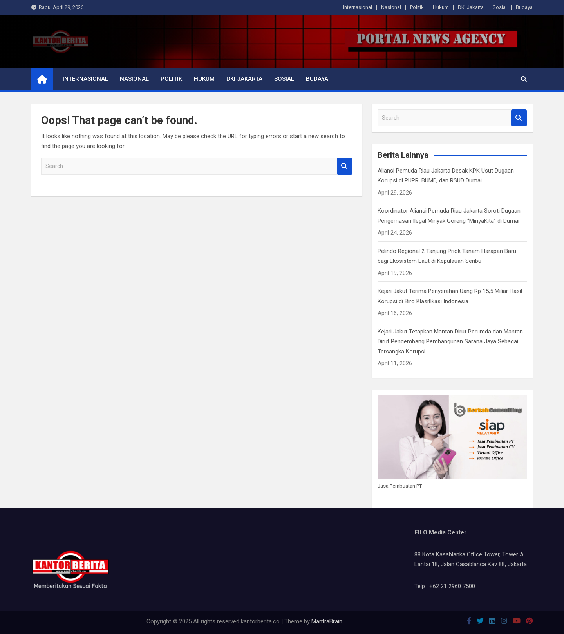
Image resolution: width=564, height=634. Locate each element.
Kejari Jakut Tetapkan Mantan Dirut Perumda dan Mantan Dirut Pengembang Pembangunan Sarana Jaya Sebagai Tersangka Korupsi (450, 341)
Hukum (441, 7)
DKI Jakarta (471, 7)
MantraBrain (326, 621)
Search (344, 166)
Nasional (391, 7)
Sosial (500, 7)
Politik (417, 7)
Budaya (524, 7)
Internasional (357, 7)
